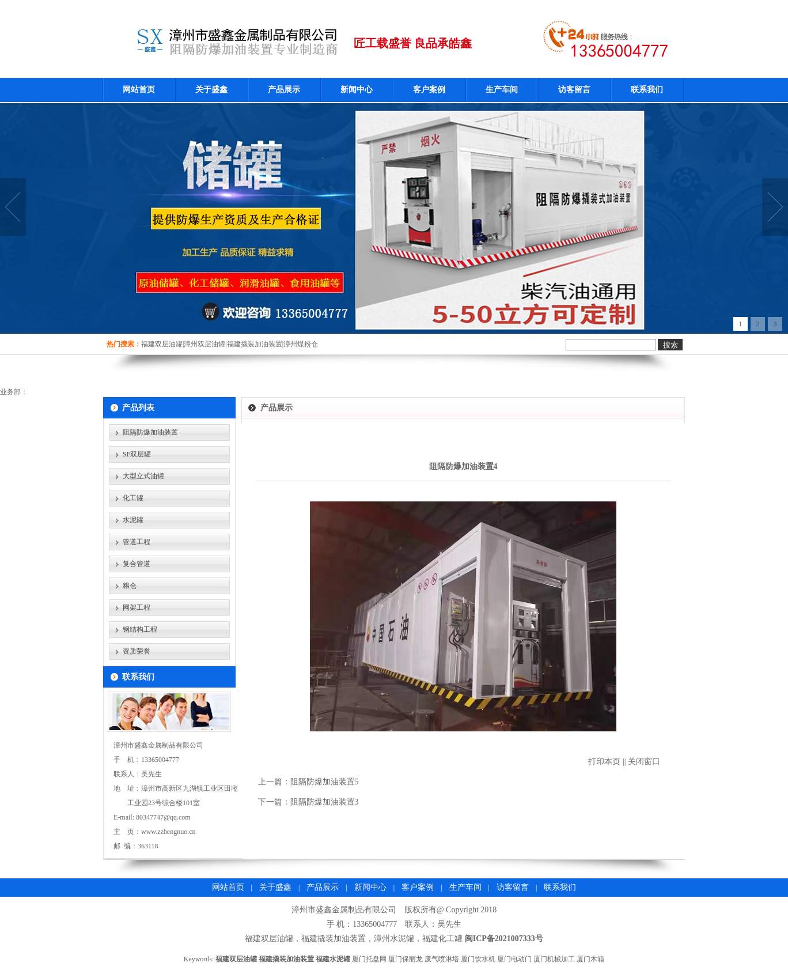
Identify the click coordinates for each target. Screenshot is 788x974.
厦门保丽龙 (405, 959)
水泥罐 (133, 520)
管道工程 (136, 542)
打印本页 (604, 761)
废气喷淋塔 (442, 959)
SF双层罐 (137, 454)
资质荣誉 (136, 651)
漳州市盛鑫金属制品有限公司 (343, 909)
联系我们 (647, 89)
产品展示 (284, 89)
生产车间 (502, 89)
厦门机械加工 (554, 959)
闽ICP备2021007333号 (504, 938)
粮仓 (130, 586)
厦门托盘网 (369, 959)
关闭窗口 (644, 761)
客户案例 (429, 89)
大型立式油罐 (143, 476)
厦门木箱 (590, 959)
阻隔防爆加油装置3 (324, 802)
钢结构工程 (140, 629)
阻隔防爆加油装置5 (324, 781)
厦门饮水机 (478, 959)
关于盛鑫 (211, 89)
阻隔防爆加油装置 (150, 432)
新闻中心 (356, 89)
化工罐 (133, 498)
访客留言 (574, 89)
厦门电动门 (514, 959)
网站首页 (139, 89)
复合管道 (136, 564)
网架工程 (136, 607)
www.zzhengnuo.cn (168, 832)
